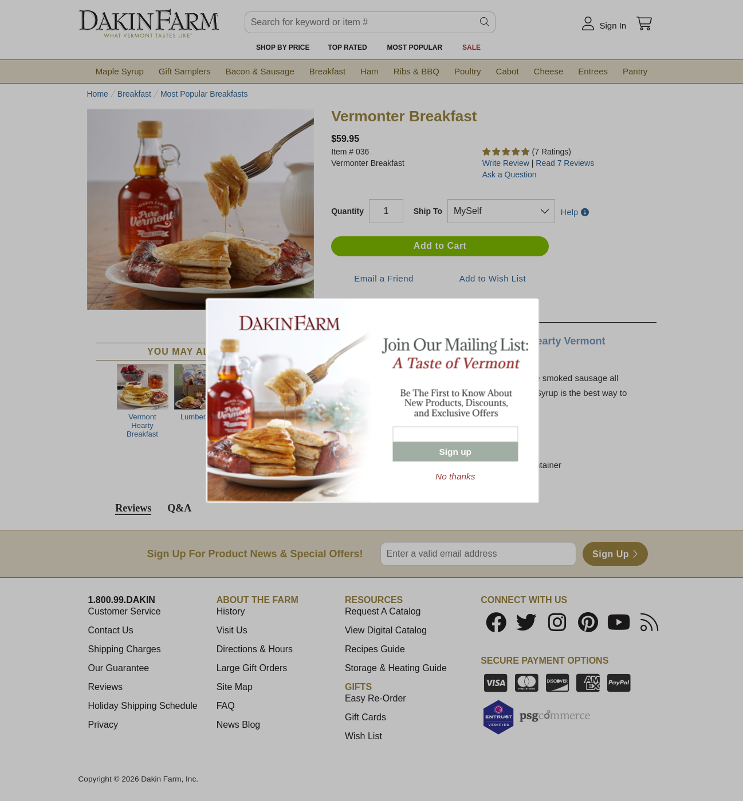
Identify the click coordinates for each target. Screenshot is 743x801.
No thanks (455, 476)
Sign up (455, 452)
